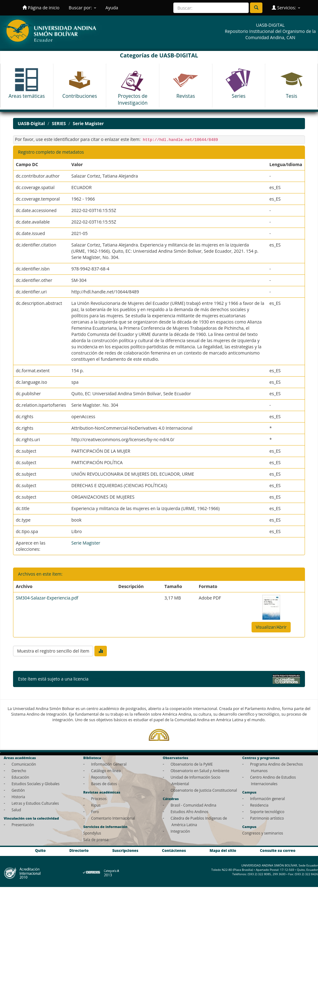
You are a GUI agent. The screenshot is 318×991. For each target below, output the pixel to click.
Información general (267, 798)
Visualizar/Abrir (271, 627)
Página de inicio (40, 8)
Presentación (22, 824)
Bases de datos (104, 783)
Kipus (96, 805)
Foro (95, 811)
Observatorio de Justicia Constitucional (203, 790)
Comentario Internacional (113, 818)
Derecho (18, 770)
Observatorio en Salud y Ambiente (199, 770)
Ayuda (112, 8)
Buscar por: (82, 8)
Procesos (99, 798)
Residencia (259, 805)
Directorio (79, 850)
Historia (18, 796)
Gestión (18, 790)
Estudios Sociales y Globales (35, 783)
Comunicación (23, 764)
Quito (40, 850)
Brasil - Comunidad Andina (193, 805)
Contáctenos (174, 850)
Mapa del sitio (223, 850)
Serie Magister (88, 123)
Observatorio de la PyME (191, 764)
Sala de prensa (95, 839)
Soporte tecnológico (267, 811)
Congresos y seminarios (262, 832)
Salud (16, 809)
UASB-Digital (31, 123)
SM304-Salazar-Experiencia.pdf (47, 598)
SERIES (59, 123)
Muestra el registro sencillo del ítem (53, 651)
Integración (180, 831)
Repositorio (101, 777)
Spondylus (92, 832)
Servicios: (286, 8)
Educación (20, 777)
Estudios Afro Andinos (189, 811)
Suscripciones (125, 850)
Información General (108, 764)
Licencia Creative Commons (117, 679)
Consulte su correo (277, 850)
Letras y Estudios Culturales (35, 803)
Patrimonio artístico (267, 818)
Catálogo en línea (105, 770)
